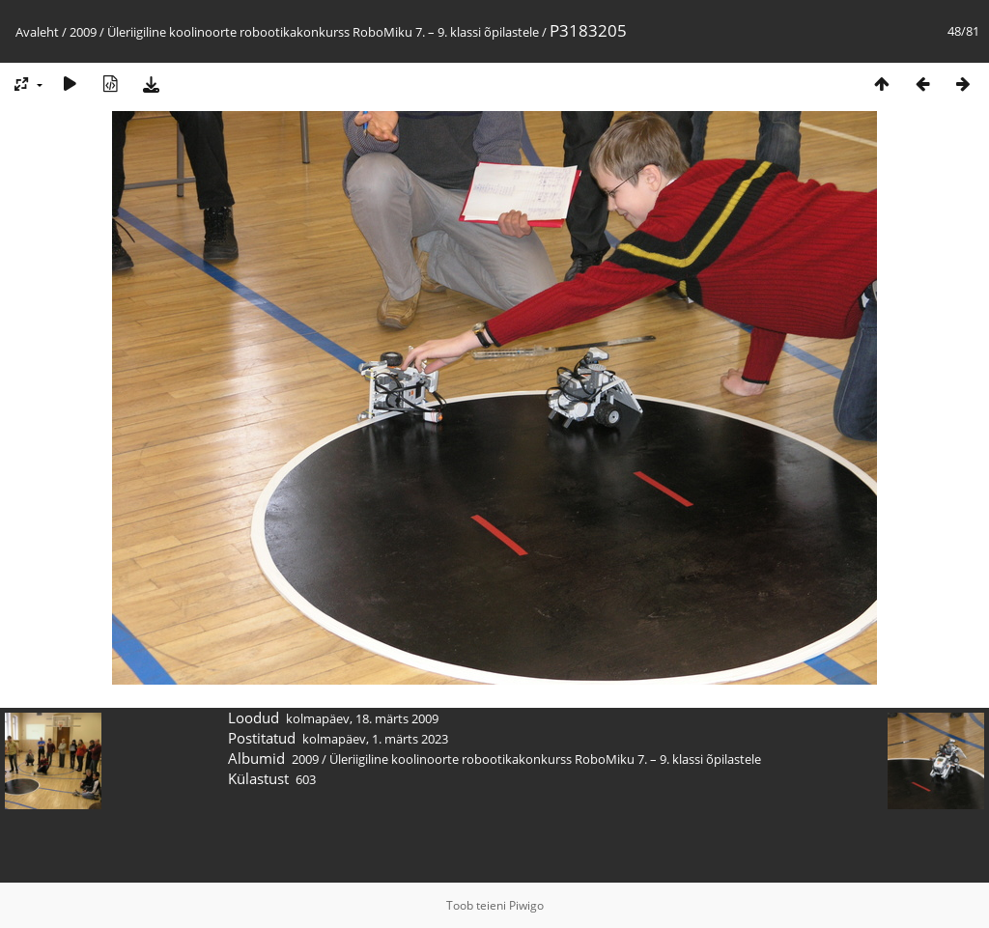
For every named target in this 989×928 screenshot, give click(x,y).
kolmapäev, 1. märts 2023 (375, 738)
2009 (83, 32)
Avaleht (37, 32)
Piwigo (526, 905)
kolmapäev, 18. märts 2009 (362, 718)
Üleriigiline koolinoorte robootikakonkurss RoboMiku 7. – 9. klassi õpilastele (323, 32)
